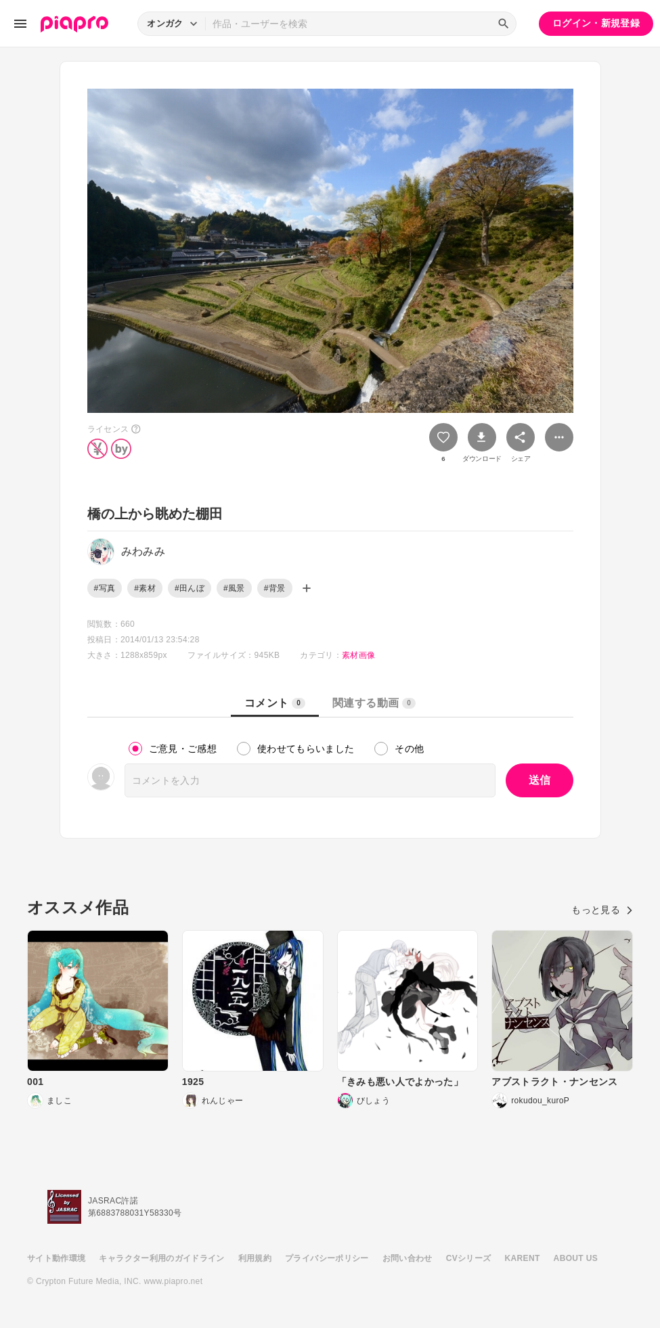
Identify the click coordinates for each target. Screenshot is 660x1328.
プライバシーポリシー (327, 1258)
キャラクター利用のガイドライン (161, 1258)
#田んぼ (189, 588)
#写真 (105, 588)
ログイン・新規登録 (596, 23)
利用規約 (254, 1258)
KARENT (522, 1258)
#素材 (145, 588)
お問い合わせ (407, 1258)
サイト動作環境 (56, 1258)
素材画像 (358, 655)
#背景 (275, 588)
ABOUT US (576, 1258)
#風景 (234, 588)
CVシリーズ (468, 1258)
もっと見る (602, 909)
